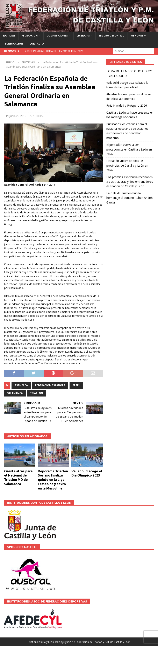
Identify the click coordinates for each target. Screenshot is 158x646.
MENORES (137, 35)
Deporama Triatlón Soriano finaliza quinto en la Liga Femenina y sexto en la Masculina (53, 479)
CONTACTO (36, 43)
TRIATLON (36, 393)
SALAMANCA (15, 393)
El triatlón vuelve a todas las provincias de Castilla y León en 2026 (127, 165)
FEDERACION (30, 35)
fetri (76, 385)
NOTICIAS (9, 35)
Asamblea (21, 385)
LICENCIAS (83, 35)
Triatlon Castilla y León (41, 642)
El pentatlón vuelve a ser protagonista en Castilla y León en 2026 (129, 149)
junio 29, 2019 (17, 116)
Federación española (50, 385)
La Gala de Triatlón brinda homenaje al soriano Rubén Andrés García (129, 197)
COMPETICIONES (57, 35)
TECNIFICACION (13, 43)
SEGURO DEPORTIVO (111, 35)
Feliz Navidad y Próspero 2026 (126, 105)
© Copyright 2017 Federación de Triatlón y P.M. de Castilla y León (92, 642)
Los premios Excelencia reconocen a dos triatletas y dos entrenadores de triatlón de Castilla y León (129, 181)
